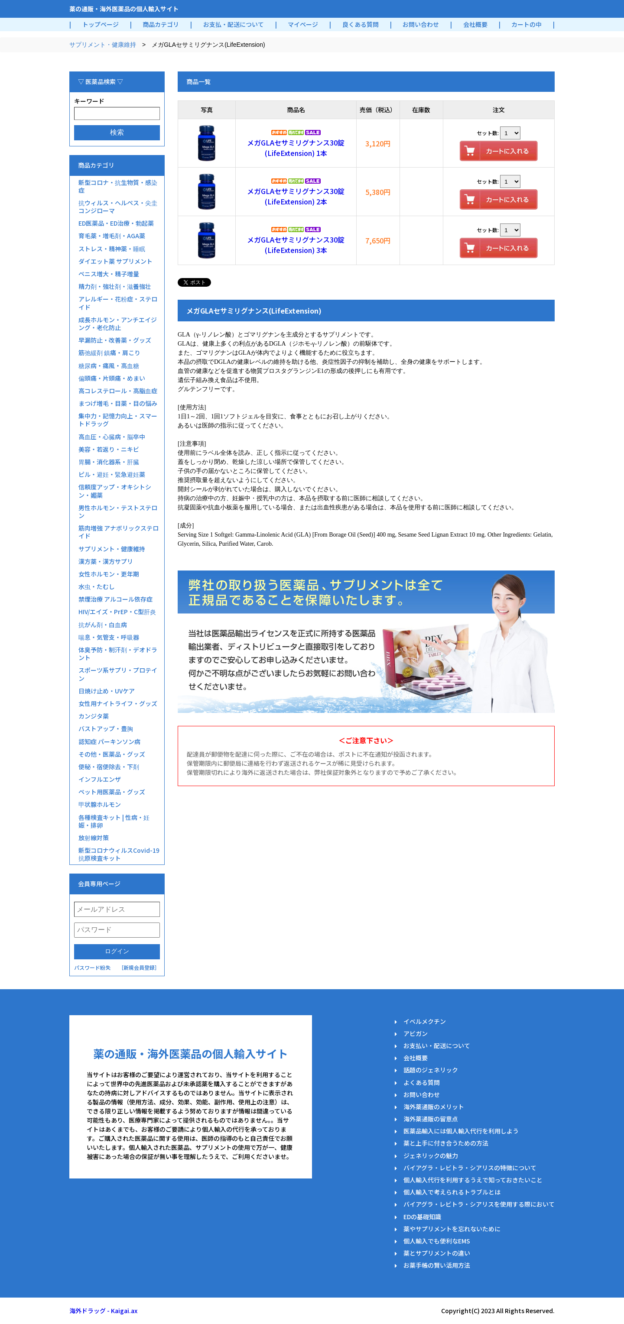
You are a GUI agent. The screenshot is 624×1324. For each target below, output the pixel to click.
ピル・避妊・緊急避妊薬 (111, 474)
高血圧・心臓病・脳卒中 (111, 436)
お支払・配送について (233, 24)
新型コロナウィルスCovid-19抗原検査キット (118, 854)
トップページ (100, 24)
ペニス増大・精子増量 (108, 273)
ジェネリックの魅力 (430, 1155)
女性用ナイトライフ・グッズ (117, 703)
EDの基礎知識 (422, 1216)
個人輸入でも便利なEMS (436, 1241)
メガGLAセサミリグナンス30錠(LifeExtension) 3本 (295, 244)
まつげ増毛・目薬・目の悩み (117, 403)
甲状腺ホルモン (99, 804)
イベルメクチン (424, 1021)
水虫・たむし (96, 586)
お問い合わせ (421, 24)
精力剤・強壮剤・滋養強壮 (114, 286)
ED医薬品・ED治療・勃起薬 (116, 223)
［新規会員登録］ (139, 967)
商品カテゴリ (161, 24)
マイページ (303, 24)
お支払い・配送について (436, 1045)
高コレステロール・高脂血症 (117, 390)
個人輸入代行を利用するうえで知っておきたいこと (473, 1180)
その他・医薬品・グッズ (111, 754)
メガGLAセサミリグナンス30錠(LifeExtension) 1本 (295, 147)
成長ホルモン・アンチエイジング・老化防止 (117, 323)
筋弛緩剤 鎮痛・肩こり (109, 352)
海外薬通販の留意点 (430, 1119)
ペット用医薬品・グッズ (111, 791)
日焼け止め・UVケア (106, 690)
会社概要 (475, 24)
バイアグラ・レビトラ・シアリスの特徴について (469, 1168)
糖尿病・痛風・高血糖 (108, 365)
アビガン (415, 1033)
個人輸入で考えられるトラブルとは (451, 1192)
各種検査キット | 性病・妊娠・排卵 (114, 821)
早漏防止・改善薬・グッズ (114, 340)
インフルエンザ (99, 779)
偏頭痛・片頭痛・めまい (111, 378)
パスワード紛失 (92, 967)
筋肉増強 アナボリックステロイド (118, 532)
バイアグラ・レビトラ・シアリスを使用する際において (479, 1204)
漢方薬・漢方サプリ (105, 561)
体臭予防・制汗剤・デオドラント (117, 653)
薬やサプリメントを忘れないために (451, 1229)
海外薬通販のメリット (433, 1106)
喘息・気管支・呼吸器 (108, 637)
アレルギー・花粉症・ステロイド (117, 303)
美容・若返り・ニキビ (108, 449)
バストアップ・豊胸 (105, 728)
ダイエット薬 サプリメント (115, 261)
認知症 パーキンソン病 (109, 741)
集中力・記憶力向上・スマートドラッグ (117, 419)
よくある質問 (421, 1082)
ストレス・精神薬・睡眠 (111, 248)
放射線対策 (93, 837)
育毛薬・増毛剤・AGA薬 (111, 235)
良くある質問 (360, 24)
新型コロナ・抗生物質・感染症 (117, 186)
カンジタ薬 (93, 716)
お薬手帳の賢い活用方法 (436, 1265)
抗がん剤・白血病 (102, 624)
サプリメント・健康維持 (102, 44)
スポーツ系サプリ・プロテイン (117, 674)
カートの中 (526, 24)
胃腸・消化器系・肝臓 (108, 461)
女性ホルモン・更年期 (108, 574)
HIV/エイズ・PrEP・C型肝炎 (117, 611)
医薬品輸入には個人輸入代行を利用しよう (461, 1131)
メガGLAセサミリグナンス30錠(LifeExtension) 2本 (295, 196)
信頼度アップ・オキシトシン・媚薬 (114, 490)
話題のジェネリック (430, 1070)
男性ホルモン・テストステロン (117, 511)
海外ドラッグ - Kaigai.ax (103, 1310)
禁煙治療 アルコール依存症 (115, 599)
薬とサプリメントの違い (436, 1253)
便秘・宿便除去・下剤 (108, 766)
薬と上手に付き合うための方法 (445, 1143)
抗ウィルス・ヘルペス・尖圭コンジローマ (117, 206)
